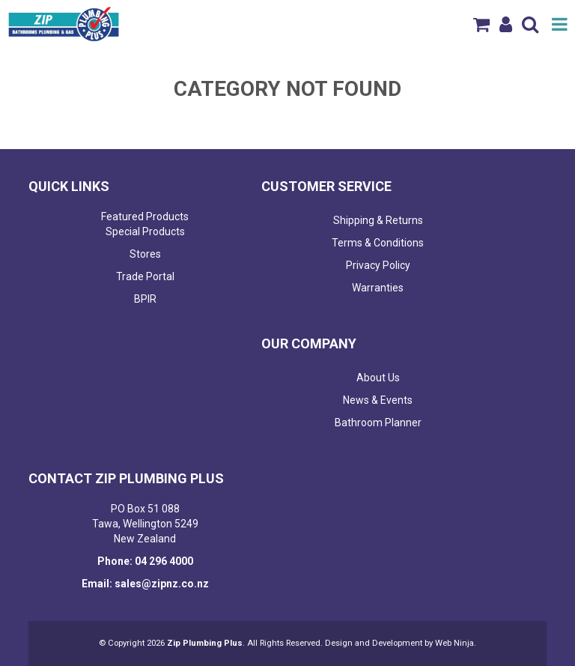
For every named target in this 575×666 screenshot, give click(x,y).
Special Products (145, 231)
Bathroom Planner (378, 423)
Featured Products (145, 216)
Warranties (378, 288)
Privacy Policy (378, 265)
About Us (378, 378)
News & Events (378, 400)
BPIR (145, 299)
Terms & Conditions (378, 243)
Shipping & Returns (378, 220)
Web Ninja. (455, 643)
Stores (145, 254)
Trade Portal (145, 276)
